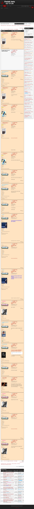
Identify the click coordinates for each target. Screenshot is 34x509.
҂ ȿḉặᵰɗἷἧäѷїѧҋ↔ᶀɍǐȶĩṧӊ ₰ (21, 489)
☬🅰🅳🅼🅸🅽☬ (20, 480)
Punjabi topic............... (6, 479)
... (3, 29)
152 (14, 29)
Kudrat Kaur (20, 498)
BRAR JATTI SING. (6, 491)
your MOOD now (27, 52)
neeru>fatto (4, 377)
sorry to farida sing (6, 497)
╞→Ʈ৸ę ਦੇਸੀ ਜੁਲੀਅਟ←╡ (9, 482)
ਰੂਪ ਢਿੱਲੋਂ (29, 44)
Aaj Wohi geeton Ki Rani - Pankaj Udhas (15, 240)
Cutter (7, 502)
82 (10, 29)
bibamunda (7, 495)
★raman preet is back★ (5, 322)
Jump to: (17, 466)
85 (12, 29)
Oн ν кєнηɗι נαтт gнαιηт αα (5, 72)
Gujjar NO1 (29, 39)
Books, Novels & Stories (28, 108)
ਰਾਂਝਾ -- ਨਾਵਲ (26, 44)
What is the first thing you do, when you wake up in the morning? (29, 99)
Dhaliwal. (4, 301)
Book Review (26, 106)
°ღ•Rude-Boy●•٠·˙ (5, 32)
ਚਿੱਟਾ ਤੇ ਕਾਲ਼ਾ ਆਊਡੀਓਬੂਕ (28, 95)
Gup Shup (6, 483)
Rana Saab (7, 498)
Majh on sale (26, 72)
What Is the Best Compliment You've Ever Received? (28, 116)
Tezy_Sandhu (8, 477)
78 (6, 29)
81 (9, 29)
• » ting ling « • (5, 105)
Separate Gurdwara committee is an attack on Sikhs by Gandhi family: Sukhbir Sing (8, 500)
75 (4, 29)
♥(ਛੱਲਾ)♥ (19, 483)
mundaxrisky (4, 344)
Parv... (3, 214)
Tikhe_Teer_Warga (20, 474)
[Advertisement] (17, 16)
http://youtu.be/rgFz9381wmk (14, 258)
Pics (9, 492)
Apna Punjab (20, 501)
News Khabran (9, 502)
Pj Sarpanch (7, 492)
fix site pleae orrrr (27, 49)
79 (7, 29)
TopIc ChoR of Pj (5, 481)
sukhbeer (7, 485)
